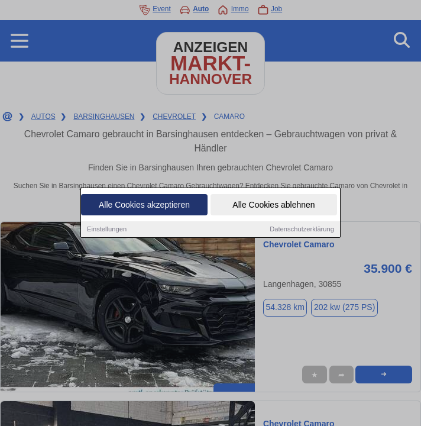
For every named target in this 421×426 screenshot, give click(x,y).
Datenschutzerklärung (302, 229)
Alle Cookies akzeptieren (144, 205)
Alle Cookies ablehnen (273, 205)
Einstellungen (107, 229)
